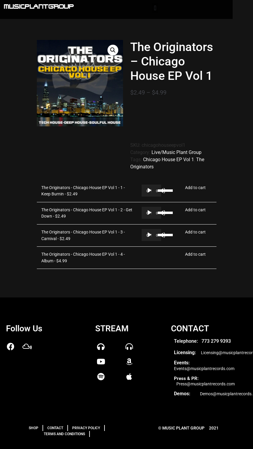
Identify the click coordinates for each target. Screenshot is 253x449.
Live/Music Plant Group (177, 152)
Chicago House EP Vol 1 (168, 159)
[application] (151, 191)
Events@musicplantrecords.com (204, 368)
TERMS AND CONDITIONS (64, 434)
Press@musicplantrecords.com (205, 383)
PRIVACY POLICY (86, 428)
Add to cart (195, 187)
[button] (155, 8)
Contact (55, 428)
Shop (33, 428)
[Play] (149, 191)
